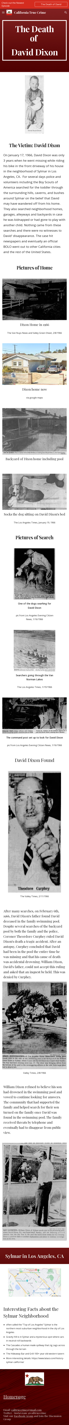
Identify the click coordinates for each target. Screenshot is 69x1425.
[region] (34, 4)
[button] (3, 12)
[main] (34, 40)
